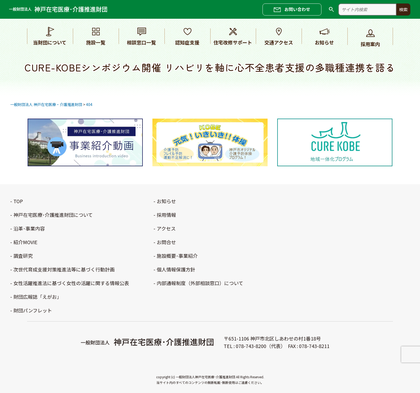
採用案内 (370, 37)
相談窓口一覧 (141, 36)
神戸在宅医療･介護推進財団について (53, 214)
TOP (18, 201)
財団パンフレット (32, 310)
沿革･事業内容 (29, 228)
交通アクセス (279, 36)
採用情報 (166, 214)
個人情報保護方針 (176, 269)
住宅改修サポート (233, 36)
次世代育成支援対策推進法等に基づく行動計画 (64, 269)
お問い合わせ (297, 9)
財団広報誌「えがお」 (37, 296)
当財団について (50, 36)
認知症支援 (187, 36)
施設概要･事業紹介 (177, 255)
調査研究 (23, 255)
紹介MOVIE (25, 242)
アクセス (166, 228)
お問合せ (166, 242)
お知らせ (324, 36)
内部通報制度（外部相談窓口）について (200, 283)
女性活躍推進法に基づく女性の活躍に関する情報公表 (71, 283)
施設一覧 (96, 36)
